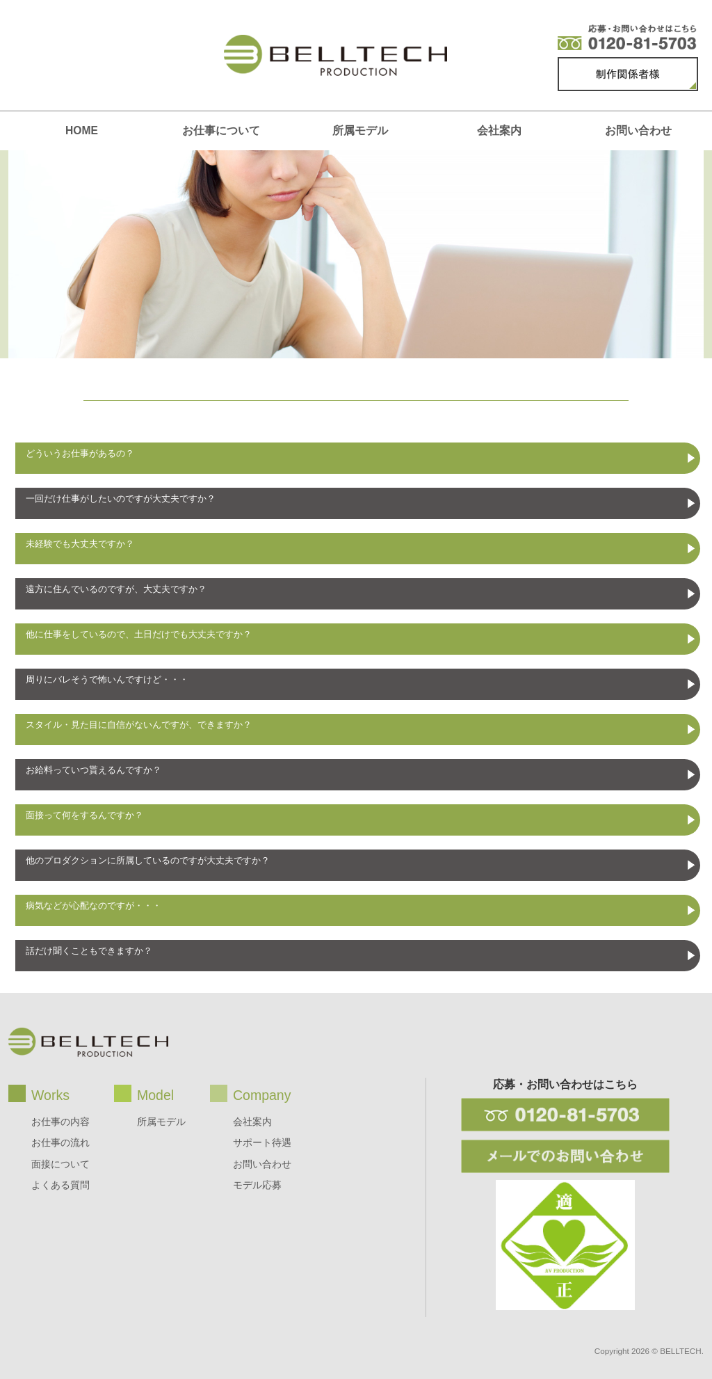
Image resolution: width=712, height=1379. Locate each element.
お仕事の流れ (60, 1142)
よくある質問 (60, 1184)
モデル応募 (257, 1184)
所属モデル (360, 130)
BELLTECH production (335, 55)
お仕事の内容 (60, 1121)
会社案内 (499, 130)
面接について (60, 1164)
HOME (81, 130)
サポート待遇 (262, 1142)
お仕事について (221, 130)
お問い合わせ (638, 130)
